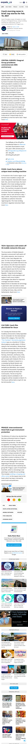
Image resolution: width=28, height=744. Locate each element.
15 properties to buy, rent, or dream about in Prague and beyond (19, 661)
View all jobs (14, 688)
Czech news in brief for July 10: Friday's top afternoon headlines (19, 605)
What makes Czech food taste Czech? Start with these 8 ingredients (6, 661)
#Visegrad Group (7, 519)
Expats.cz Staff (15, 26)
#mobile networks (8, 512)
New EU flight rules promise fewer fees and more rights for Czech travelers (7, 705)
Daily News (8, 6)
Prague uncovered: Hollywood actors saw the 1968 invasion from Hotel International (19, 489)
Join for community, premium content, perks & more (14, 314)
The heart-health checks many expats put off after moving (20, 676)
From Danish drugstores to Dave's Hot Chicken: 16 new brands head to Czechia (20, 721)
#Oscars (19, 512)
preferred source (17, 553)
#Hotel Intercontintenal (10, 509)
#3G (4, 505)
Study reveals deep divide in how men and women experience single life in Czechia (21, 737)
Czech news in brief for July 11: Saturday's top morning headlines (6, 605)
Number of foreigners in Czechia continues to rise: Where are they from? (7, 721)
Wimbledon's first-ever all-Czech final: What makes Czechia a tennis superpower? (20, 705)
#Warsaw (22, 144)
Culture (21, 6)
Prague (15, 6)
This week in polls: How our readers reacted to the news (7, 736)
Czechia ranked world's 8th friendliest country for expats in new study (7, 590)
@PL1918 (11, 159)
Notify (11, 54)
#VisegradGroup (13, 151)
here (6, 120)
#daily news (12, 505)
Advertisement (25, 122)
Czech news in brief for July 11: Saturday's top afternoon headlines (6, 573)
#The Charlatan (7, 515)
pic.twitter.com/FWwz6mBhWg (15, 161)
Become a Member (14, 318)
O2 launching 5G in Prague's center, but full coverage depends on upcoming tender (19, 300)
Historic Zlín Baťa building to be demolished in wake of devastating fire (20, 590)
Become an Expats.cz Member (14, 310)
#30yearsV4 (22, 151)
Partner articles (14, 630)
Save (5, 54)
